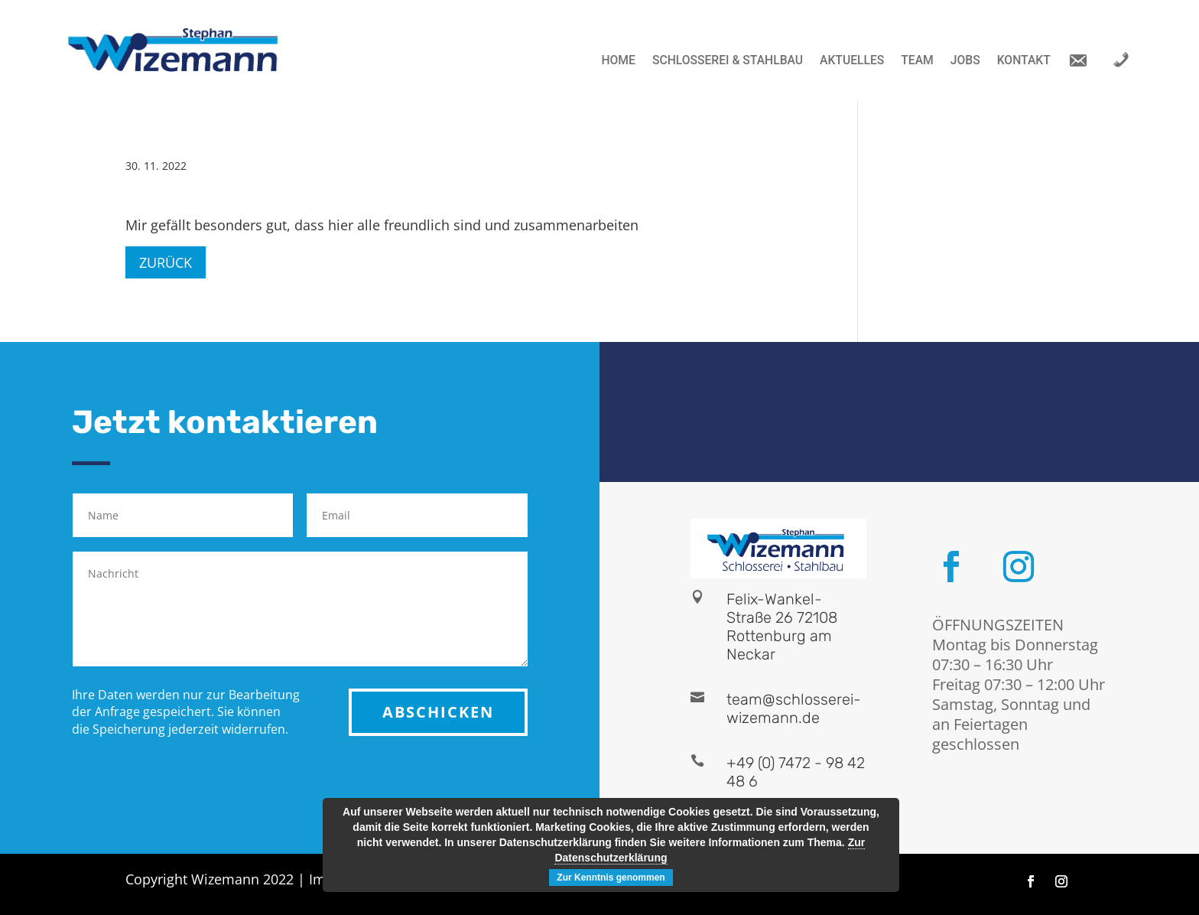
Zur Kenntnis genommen (610, 877)
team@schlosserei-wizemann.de (793, 708)
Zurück (165, 262)
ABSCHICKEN (438, 712)
